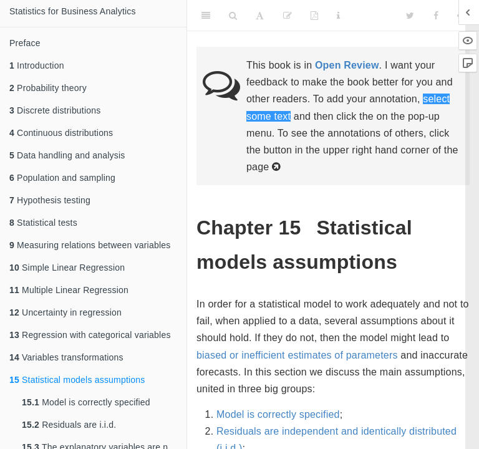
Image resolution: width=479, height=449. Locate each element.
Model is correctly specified (86, 402)
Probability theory (48, 88)
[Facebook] (436, 15)
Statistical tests (43, 223)
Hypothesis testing (49, 200)
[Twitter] (410, 15)
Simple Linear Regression (67, 268)
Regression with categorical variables (90, 335)
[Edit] (287, 15)
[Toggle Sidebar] (206, 15)
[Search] (233, 15)
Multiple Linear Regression (68, 290)
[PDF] (314, 15)
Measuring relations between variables (89, 245)
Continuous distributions (61, 133)
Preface (25, 43)
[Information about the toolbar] (338, 15)
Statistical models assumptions (77, 380)
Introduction (36, 65)
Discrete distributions (54, 110)
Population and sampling (62, 178)
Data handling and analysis (67, 155)
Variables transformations (66, 357)
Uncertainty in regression (65, 312)
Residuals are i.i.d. (69, 425)
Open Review (347, 65)
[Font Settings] (259, 15)
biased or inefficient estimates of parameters (297, 355)
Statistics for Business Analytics (72, 11)
